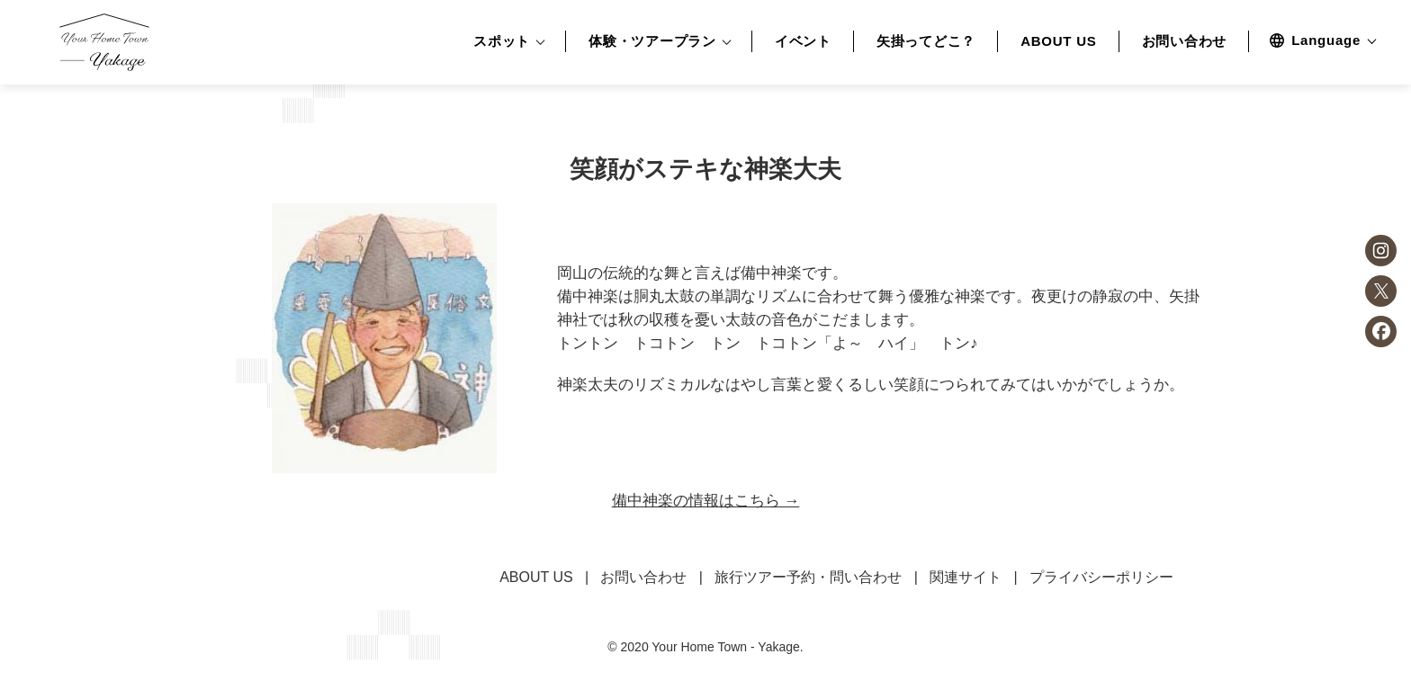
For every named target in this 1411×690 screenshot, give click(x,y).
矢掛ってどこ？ (925, 41)
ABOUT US (1058, 41)
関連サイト (966, 577)
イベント (803, 41)
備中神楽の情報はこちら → (706, 500)
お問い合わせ (1184, 41)
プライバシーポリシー (1101, 577)
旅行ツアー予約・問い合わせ (808, 577)
